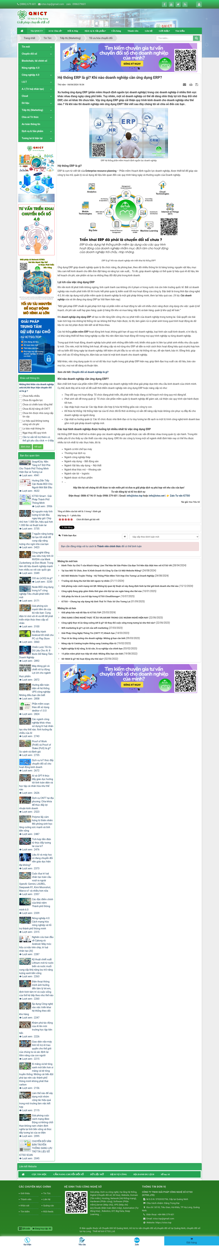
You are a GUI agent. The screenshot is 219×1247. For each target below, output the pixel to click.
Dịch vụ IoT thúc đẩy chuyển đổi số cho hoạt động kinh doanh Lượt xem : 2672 (36, 765)
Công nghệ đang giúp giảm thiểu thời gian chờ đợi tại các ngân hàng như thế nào (101, 591)
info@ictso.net (157, 495)
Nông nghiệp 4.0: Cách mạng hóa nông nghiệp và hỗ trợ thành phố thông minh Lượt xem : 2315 (35, 925)
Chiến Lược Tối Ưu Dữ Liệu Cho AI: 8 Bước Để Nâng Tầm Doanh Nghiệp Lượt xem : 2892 (36, 654)
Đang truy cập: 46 (42, 1228)
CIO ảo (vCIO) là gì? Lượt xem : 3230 (42, 580)
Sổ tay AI (165, 1174)
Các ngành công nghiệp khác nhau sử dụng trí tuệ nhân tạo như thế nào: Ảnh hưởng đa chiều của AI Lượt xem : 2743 (36, 728)
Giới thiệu (164, 31)
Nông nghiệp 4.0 (31, 67)
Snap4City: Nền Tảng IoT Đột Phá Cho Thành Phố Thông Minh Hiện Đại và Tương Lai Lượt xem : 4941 (34, 468)
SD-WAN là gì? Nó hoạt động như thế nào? (82, 659)
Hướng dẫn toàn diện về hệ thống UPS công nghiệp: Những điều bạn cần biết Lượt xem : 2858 (35, 692)
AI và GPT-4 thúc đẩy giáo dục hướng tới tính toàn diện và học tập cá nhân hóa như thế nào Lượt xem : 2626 (36, 784)
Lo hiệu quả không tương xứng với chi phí (34, 422)
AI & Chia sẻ (54, 31)
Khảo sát (25, 1205)
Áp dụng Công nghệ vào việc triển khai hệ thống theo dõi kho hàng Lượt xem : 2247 (36, 1011)
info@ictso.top (135, 495)
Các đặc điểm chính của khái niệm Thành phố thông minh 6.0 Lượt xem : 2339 (36, 906)
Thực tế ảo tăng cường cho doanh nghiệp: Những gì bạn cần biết (93, 638)
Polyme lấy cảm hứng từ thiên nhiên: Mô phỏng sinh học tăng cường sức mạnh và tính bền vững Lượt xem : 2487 (36, 825)
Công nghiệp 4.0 (30, 74)
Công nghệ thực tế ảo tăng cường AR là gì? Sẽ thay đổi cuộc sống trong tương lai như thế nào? (108, 623)
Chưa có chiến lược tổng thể (36, 404)
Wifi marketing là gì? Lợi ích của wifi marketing (84, 628)
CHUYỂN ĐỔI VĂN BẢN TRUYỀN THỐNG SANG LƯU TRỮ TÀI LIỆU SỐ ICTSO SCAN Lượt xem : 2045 (35, 1150)
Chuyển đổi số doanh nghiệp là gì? (90, 372)
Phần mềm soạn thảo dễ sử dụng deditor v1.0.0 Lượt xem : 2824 (34, 708)
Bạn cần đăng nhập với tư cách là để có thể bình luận (101, 546)
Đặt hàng (191, 1241)
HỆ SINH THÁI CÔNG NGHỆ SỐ (83, 1186)
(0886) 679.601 (28, 4)
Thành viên (132, 31)
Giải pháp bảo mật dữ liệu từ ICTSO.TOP (81, 612)
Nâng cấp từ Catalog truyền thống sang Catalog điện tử (88, 643)
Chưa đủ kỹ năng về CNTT (34, 409)
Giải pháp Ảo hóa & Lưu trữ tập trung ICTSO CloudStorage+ (90, 596)
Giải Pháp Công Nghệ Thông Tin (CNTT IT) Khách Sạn (88, 633)
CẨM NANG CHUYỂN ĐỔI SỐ (68, 1174)
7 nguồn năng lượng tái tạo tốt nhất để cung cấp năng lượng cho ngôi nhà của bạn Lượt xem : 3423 (36, 540)
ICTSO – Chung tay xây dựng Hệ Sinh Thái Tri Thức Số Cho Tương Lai (95, 601)
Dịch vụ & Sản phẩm (95, 31)
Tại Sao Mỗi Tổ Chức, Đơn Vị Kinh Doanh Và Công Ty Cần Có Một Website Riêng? (101, 570)
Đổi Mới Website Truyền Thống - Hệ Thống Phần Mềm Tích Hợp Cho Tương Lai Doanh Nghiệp (107, 575)
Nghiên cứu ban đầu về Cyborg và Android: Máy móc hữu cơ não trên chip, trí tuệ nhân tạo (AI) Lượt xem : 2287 (36, 946)
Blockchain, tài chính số (34, 60)
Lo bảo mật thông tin (32, 428)
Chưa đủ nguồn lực (31, 400)
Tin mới (26, 46)
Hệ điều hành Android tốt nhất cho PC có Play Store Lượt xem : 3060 (36, 636)
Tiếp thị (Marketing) (32, 110)
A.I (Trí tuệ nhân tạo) (33, 89)
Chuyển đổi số (29, 53)
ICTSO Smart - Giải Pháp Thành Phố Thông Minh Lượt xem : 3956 (42, 501)
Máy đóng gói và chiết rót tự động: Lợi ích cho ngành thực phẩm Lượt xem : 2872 (35, 673)
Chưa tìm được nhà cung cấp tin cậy (36, 415)
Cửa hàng (116, 31)
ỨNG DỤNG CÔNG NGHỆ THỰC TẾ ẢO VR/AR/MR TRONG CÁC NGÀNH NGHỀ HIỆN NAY (104, 617)
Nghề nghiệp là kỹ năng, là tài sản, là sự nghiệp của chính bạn (92, 648)
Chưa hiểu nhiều (29, 396)
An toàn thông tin (31, 124)
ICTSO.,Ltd (110, 1231)
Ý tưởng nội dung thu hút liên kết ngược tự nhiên (85, 581)
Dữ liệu (25, 103)
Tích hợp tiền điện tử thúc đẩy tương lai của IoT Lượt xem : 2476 (35, 844)
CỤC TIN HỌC (39, 1174)
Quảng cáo (48, 1205)
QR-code (24, 1228)
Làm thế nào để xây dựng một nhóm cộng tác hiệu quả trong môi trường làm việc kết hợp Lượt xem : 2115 (36, 1102)
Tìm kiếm (180, 31)
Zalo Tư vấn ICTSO (180, 495)
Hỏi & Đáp (72, 31)
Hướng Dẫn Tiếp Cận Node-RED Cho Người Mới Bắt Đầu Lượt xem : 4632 (35, 485)
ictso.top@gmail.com (52, 4)
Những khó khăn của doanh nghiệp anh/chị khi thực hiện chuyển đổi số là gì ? (36, 387)
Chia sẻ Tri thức (30, 117)
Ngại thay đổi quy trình (32, 433)
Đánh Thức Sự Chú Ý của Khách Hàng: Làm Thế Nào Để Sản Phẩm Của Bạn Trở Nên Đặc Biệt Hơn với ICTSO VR (116, 565)
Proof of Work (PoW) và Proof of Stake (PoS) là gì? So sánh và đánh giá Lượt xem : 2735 (35, 748)
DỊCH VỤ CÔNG (118, 1174)
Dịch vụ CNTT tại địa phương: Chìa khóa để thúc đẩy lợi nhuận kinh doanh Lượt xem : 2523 (36, 805)
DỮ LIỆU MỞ (97, 1174)
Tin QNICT (36, 31)
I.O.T (24, 82)
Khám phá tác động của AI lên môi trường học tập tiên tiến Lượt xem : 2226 (36, 1029)
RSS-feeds (48, 1211)
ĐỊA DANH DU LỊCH (143, 1174)
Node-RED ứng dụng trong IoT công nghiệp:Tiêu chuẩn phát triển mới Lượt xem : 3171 (36, 594)
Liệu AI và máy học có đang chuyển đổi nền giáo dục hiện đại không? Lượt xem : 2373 (36, 861)
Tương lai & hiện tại (32, 138)
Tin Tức (47, 1193)
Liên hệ (148, 31)
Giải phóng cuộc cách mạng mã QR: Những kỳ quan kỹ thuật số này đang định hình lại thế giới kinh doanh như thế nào (120, 586)
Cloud (25, 96)
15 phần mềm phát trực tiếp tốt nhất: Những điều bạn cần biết (92, 653)
